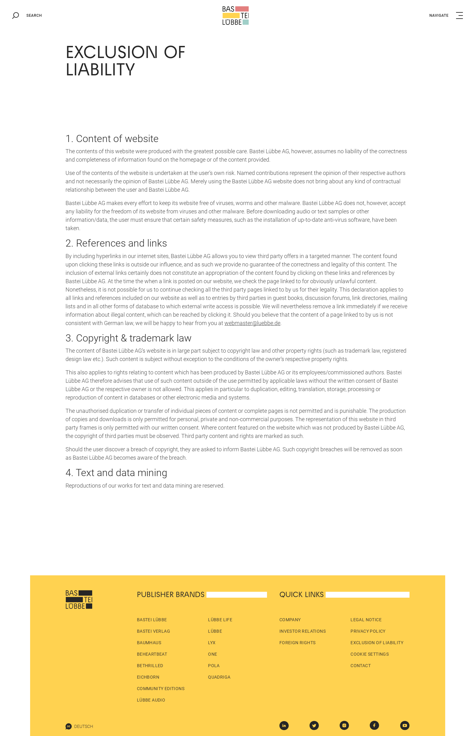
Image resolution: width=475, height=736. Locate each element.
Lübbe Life (220, 619)
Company (290, 619)
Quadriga (219, 677)
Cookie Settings (370, 654)
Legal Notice (366, 619)
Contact (361, 665)
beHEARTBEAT (152, 654)
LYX (211, 642)
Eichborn (148, 677)
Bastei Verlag (153, 631)
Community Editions (160, 688)
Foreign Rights (297, 642)
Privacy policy (368, 631)
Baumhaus (149, 642)
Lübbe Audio (151, 700)
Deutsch (79, 726)
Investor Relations (302, 631)
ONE (212, 654)
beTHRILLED (150, 665)
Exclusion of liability (377, 642)
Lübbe (215, 631)
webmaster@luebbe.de (252, 323)
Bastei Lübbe (152, 619)
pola (214, 665)
